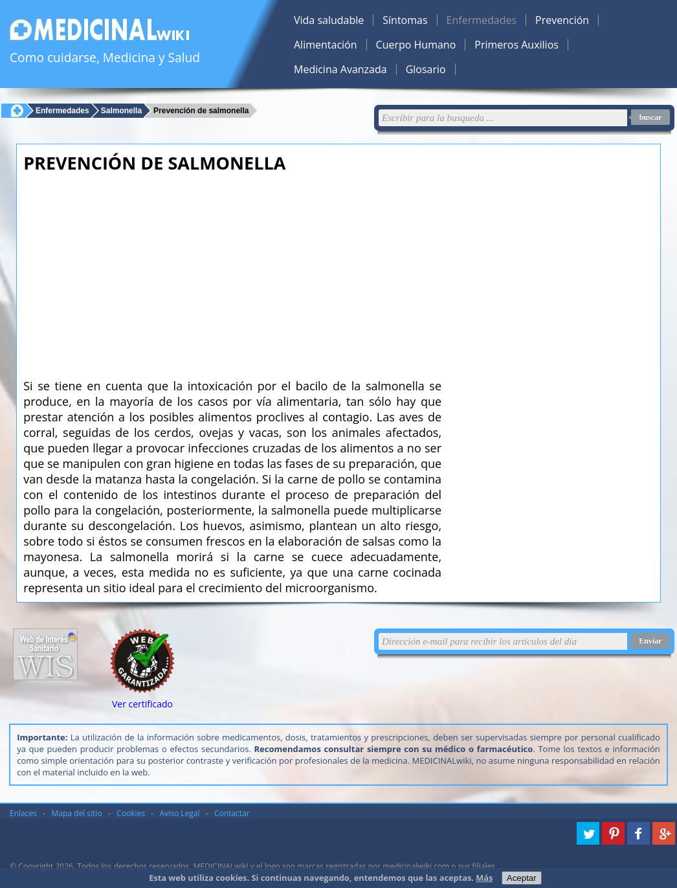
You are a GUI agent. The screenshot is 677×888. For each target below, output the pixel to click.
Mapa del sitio (77, 813)
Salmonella (121, 110)
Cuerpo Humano (416, 45)
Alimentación (325, 45)
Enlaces (23, 813)
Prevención (562, 20)
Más (484, 877)
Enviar (650, 640)
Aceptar (522, 878)
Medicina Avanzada (340, 69)
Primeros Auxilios (516, 45)
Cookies (131, 813)
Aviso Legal (180, 813)
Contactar (232, 813)
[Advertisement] (232, 271)
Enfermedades (481, 20)
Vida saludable (329, 20)
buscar (650, 117)
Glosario (426, 69)
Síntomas (405, 20)
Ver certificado (142, 704)
